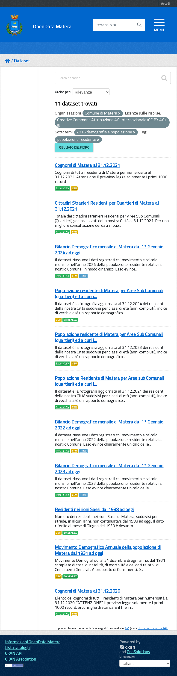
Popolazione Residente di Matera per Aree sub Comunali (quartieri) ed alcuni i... (109, 381)
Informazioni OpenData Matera (32, 642)
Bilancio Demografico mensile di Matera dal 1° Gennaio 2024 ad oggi (109, 249)
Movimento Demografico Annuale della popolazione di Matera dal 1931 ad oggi (108, 550)
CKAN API (13, 653)
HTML (83, 276)
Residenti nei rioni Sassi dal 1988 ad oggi (94, 509)
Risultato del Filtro (74, 147)
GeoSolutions (138, 652)
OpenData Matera (52, 26)
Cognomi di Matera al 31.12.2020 (87, 590)
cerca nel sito (106, 25)
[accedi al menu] (159, 25)
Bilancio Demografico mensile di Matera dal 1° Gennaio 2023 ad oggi (109, 468)
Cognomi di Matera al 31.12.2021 (87, 165)
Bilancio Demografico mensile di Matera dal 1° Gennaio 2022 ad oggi (109, 424)
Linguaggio (126, 656)
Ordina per (62, 91)
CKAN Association (20, 659)
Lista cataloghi (17, 647)
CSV (74, 188)
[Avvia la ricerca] (139, 25)
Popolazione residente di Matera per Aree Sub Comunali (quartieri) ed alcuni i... (109, 293)
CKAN (127, 647)
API (127, 628)
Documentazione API (153, 628)
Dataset (22, 60)
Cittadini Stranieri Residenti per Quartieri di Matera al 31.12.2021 (107, 205)
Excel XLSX (62, 188)
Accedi (165, 3)
